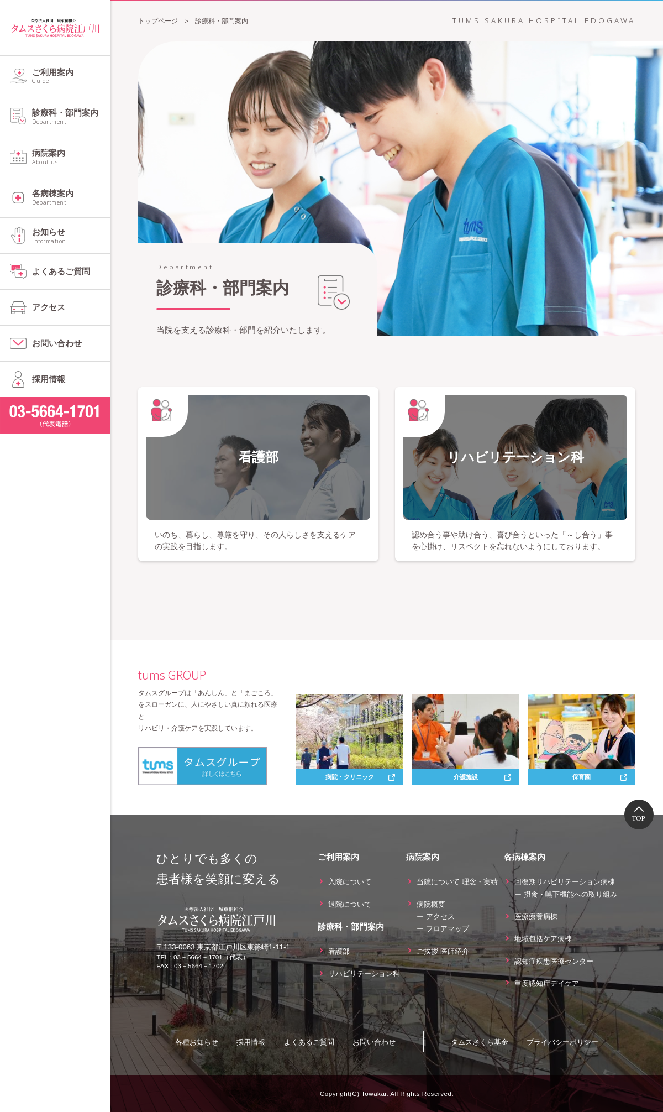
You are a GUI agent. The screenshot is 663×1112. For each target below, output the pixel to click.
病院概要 (431, 904)
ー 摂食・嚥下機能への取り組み (565, 894)
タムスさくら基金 (479, 1042)
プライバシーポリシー (562, 1042)
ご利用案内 (71, 76)
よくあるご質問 (61, 271)
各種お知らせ (196, 1042)
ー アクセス (436, 916)
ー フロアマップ (443, 929)
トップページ (158, 20)
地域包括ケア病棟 (543, 939)
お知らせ (71, 236)
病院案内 (71, 157)
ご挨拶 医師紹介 (443, 951)
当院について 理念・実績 (457, 882)
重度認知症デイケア (546, 983)
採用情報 (48, 379)
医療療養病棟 (535, 916)
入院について (349, 882)
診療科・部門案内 (71, 117)
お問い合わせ (57, 343)
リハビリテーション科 (364, 973)
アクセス (48, 307)
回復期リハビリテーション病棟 (564, 882)
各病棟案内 (71, 197)
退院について (349, 904)
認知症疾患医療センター (553, 961)
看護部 (339, 951)
